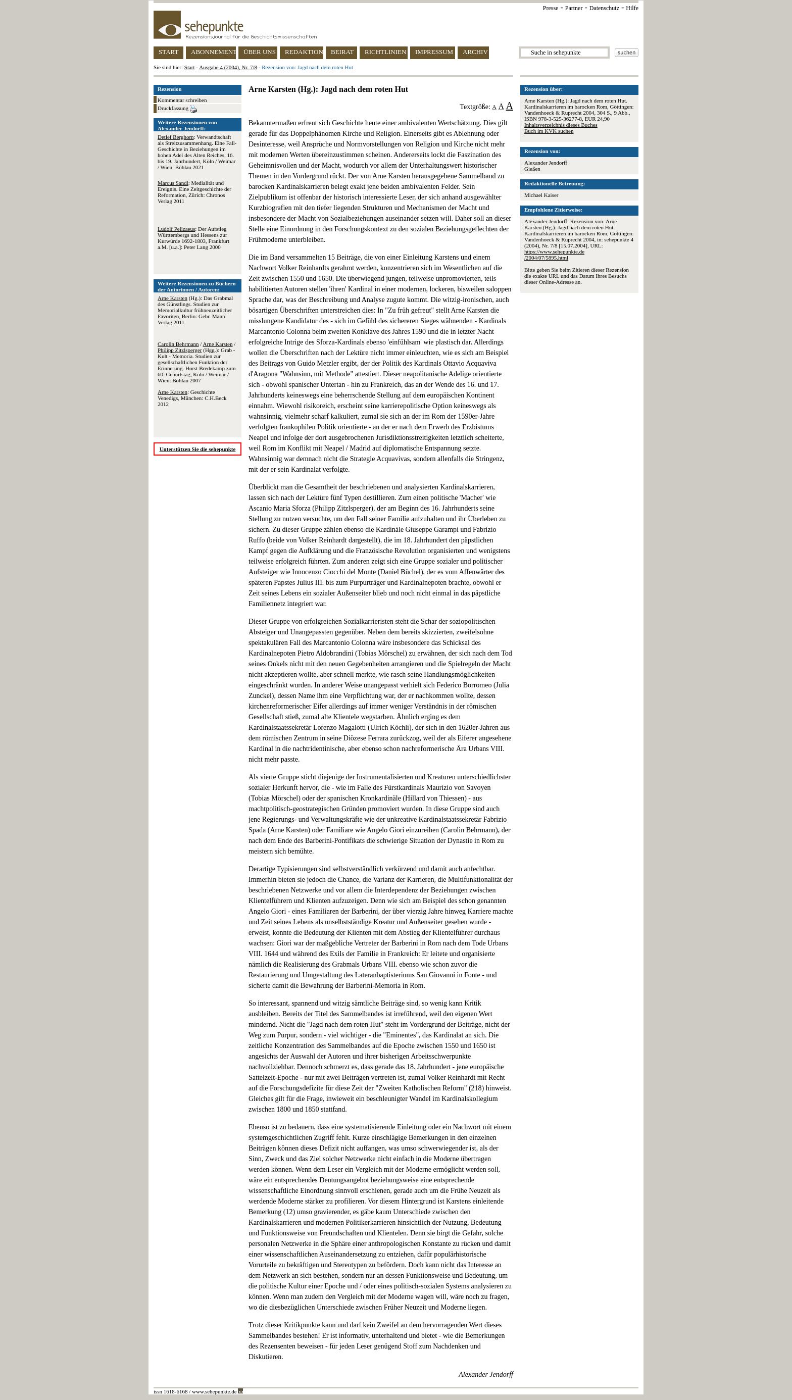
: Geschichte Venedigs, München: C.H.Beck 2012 (192, 398)
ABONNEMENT (213, 52)
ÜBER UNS (259, 52)
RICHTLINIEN (385, 52)
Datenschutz (604, 8)
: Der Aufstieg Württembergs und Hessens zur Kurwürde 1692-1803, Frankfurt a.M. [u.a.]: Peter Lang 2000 (193, 238)
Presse (551, 8)
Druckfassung (177, 109)
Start (189, 67)
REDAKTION (304, 52)
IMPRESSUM (434, 52)
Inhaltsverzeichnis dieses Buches (561, 125)
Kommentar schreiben (182, 100)
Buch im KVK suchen (548, 131)
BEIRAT (342, 52)
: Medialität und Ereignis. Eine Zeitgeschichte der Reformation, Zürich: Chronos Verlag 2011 (194, 192)
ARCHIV (475, 52)
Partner (574, 8)
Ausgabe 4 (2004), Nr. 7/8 (228, 67)
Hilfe (632, 8)
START (168, 52)
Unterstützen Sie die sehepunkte (198, 449)
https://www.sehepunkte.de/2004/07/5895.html (554, 254)
